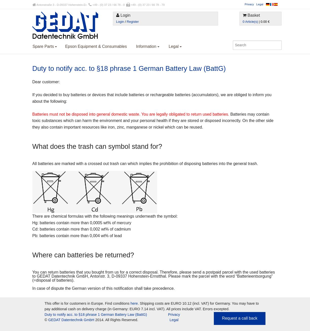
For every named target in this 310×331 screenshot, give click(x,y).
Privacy (249, 4)
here (134, 303)
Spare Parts (45, 46)
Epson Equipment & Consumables (96, 46)
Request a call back (239, 318)
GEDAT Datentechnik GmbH (71, 320)
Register (133, 22)
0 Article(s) (250, 22)
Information (147, 46)
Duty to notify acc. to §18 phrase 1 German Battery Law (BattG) (96, 315)
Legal (259, 4)
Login (120, 22)
